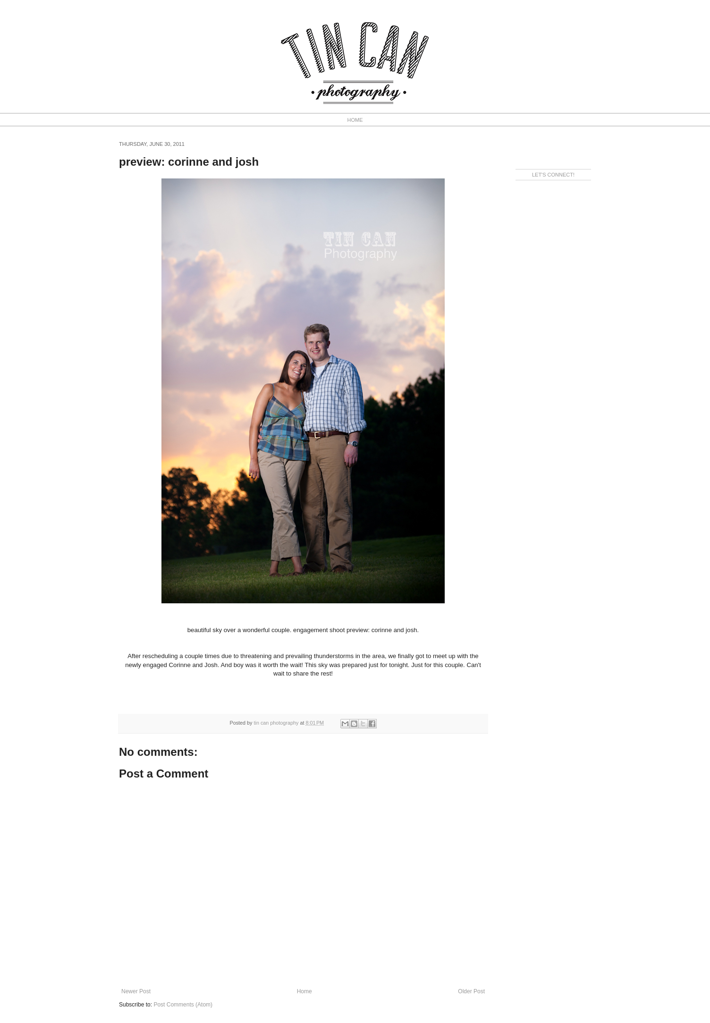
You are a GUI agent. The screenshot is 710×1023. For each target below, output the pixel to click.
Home (304, 991)
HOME (355, 120)
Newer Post (136, 991)
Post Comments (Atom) (182, 1004)
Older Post (471, 991)
